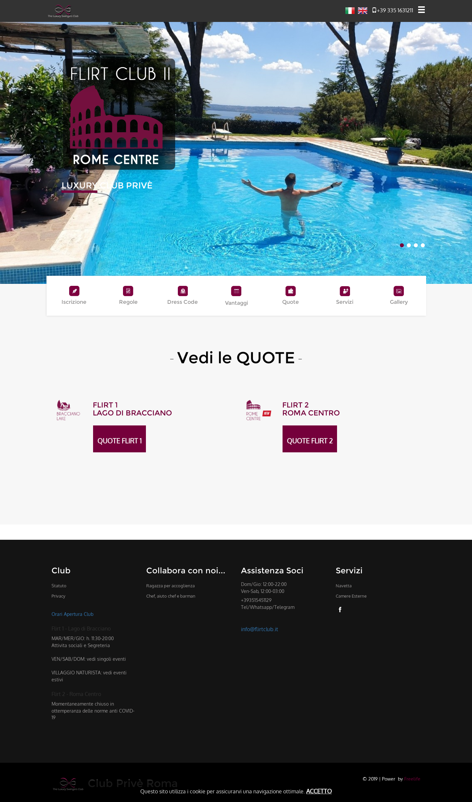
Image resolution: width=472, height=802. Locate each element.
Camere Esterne (351, 596)
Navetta (344, 585)
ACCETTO (319, 791)
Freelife (412, 779)
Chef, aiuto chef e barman (170, 596)
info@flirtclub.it (259, 629)
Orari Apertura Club (72, 614)
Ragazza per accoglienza (170, 585)
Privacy (58, 596)
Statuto (59, 585)
